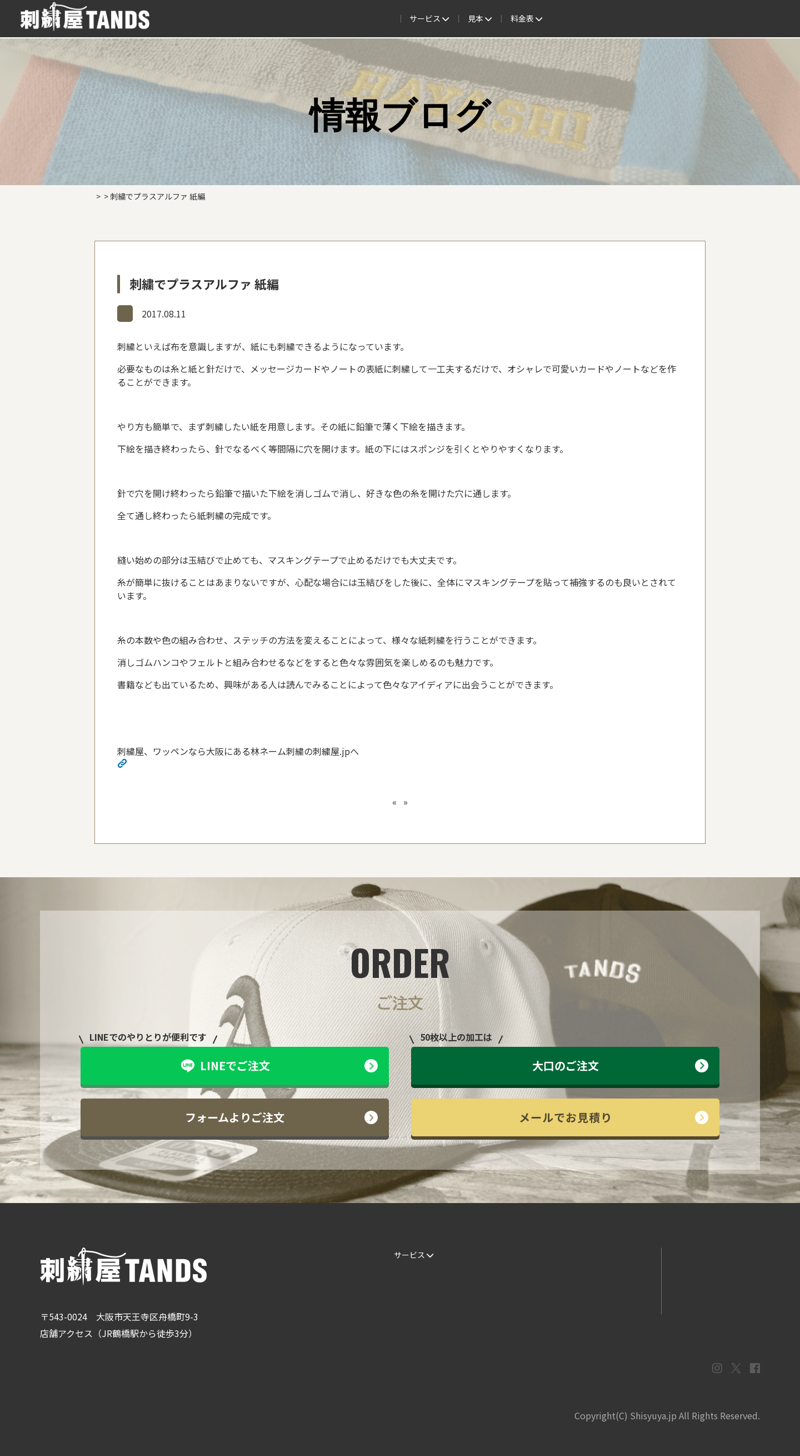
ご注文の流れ (293, 18)
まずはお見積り (611, 1299)
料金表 (508, 18)
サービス (231, 18)
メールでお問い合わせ (710, 1277)
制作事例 (393, 18)
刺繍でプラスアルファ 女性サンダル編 (469, 801)
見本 (347, 18)
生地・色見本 (512, 1254)
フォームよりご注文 (281, 1117)
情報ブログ (144, 313)
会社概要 (624, 18)
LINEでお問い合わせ (707, 1254)
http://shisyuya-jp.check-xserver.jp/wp (209, 764)
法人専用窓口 (681, 18)
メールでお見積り (614, 1117)
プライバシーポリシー (710, 1299)
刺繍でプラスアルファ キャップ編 (322, 801)
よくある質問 (451, 18)
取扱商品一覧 (566, 18)
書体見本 (405, 1299)
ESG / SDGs (410, 1322)
